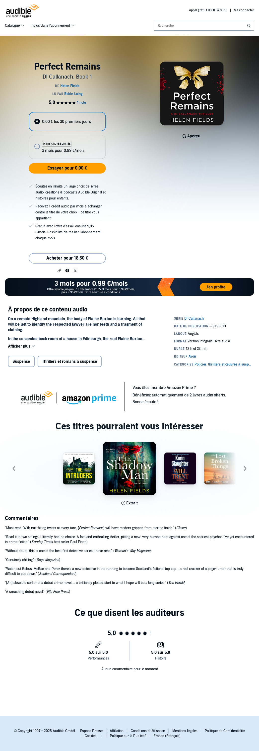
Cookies (90, 736)
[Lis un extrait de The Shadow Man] (129, 503)
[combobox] (204, 26)
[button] (59, 270)
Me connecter (244, 10)
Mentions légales (184, 731)
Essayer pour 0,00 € (67, 168)
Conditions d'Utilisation (148, 731)
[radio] (67, 121)
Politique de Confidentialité (225, 731)
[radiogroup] (67, 135)
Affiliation (117, 731)
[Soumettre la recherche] (249, 26)
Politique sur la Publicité (128, 736)
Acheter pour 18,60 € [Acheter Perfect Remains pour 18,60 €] (67, 258)
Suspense (21, 361)
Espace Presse (91, 731)
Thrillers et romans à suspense (69, 361)
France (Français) (167, 736)
